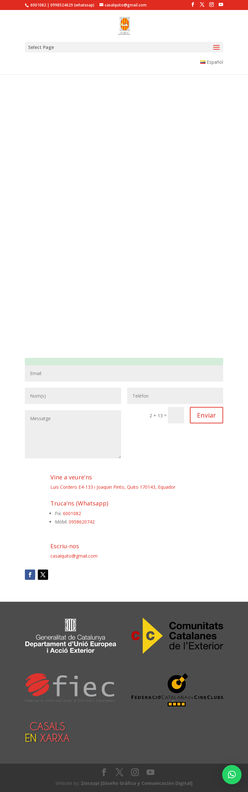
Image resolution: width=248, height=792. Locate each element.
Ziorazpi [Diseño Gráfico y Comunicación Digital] (136, 783)
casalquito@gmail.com (74, 556)
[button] (232, 774)
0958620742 (82, 522)
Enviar (206, 415)
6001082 (72, 513)
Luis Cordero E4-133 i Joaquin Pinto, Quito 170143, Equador (112, 487)
